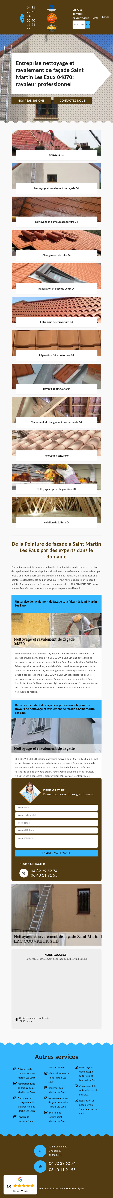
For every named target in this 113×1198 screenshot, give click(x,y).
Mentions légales (75, 1188)
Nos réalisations (31, 101)
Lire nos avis (20, 1191)
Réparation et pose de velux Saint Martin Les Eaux (88, 1107)
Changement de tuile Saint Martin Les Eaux (88, 1090)
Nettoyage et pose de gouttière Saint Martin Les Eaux (58, 1102)
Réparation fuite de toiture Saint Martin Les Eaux (26, 1088)
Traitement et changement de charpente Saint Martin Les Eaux (26, 1104)
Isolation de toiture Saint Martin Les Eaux (57, 1117)
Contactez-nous (72, 101)
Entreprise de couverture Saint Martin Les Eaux (27, 1073)
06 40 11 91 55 (31, 24)
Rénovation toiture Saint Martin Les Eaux (59, 1077)
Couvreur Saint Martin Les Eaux (57, 1090)
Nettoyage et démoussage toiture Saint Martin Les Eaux (88, 1074)
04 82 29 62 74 (31, 11)
